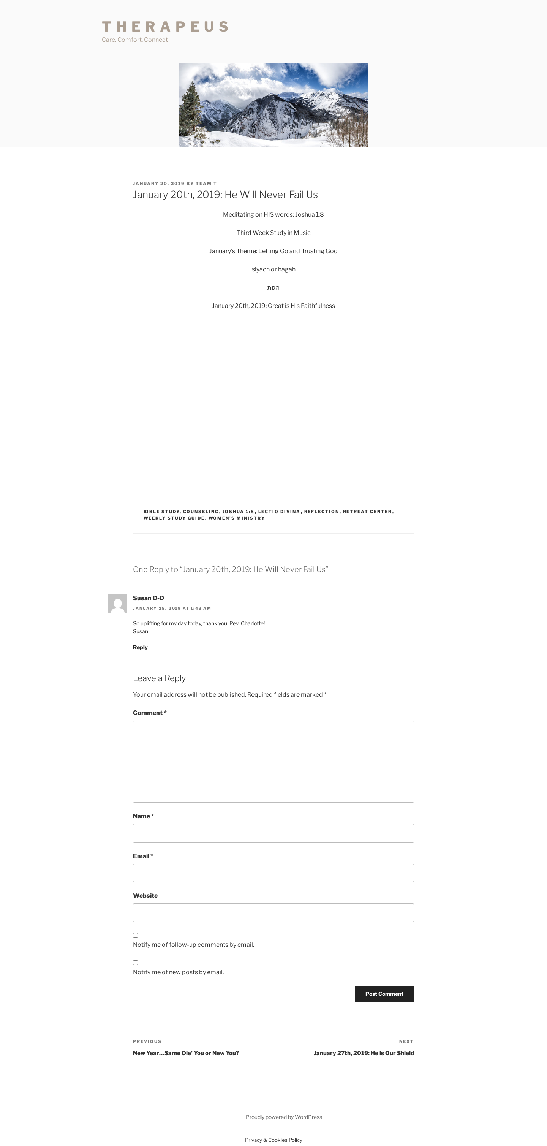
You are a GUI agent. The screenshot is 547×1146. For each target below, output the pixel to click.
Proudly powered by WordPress (284, 1117)
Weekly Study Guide (174, 518)
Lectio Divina (279, 511)
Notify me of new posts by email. (178, 972)
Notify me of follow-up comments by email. (193, 944)
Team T (206, 183)
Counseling (201, 511)
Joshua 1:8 (239, 511)
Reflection (322, 511)
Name (143, 816)
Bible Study (162, 511)
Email (143, 856)
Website (145, 895)
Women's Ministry (237, 518)
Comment (150, 712)
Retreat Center (367, 511)
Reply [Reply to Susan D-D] (140, 647)
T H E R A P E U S (165, 26)
